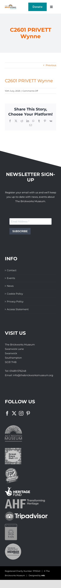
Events (11, 278)
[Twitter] (14, 413)
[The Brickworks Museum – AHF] (25, 500)
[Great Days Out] (13, 449)
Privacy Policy (15, 301)
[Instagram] (21, 413)
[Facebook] (7, 413)
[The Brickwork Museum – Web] (10, 5)
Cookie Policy (15, 293)
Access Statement (18, 309)
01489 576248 (17, 370)
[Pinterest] (28, 413)
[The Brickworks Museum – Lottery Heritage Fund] (17, 488)
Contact (11, 270)
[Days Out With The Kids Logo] (11, 525)
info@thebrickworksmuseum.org (33, 375)
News (10, 285)
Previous (51, 65)
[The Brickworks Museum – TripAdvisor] (26, 512)
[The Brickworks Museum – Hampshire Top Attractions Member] (12, 468)
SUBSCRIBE (20, 231)
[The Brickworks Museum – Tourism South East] (13, 544)
